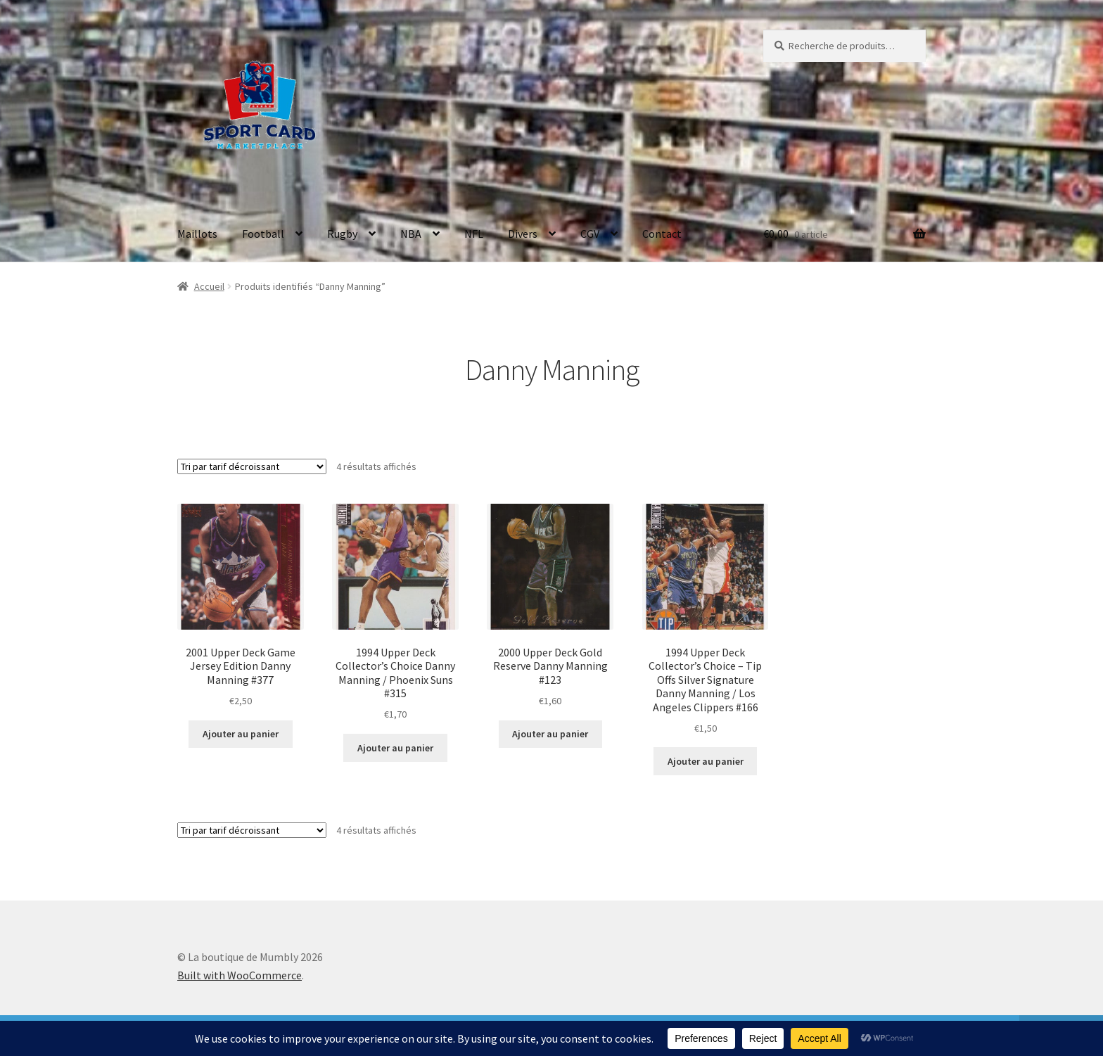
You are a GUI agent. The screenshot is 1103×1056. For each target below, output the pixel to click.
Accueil (209, 286)
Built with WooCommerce (239, 975)
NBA (410, 234)
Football (263, 234)
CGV (589, 234)
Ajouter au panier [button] (241, 733)
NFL (473, 234)
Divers (522, 234)
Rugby (342, 234)
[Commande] (251, 466)
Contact (662, 234)
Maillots (197, 234)
